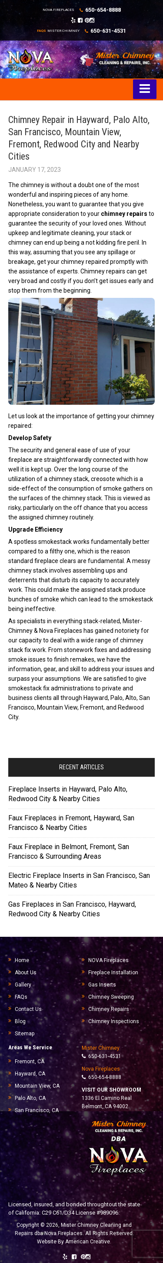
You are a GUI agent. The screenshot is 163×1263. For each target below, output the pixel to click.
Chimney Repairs (108, 1009)
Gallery (23, 985)
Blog (20, 1021)
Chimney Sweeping (111, 997)
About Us (26, 972)
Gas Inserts (102, 985)
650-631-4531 (105, 30)
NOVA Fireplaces (108, 960)
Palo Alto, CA (30, 1098)
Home (22, 960)
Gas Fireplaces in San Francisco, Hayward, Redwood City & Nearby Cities (72, 909)
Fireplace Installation (113, 972)
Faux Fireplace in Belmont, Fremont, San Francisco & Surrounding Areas (68, 851)
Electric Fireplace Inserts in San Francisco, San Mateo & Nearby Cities (79, 880)
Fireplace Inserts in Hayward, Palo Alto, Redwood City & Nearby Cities (67, 794)
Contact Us (28, 1009)
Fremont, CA (29, 1061)
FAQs (21, 997)
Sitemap (24, 1034)
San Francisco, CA (37, 1110)
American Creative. (88, 1242)
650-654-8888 (100, 10)
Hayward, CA (30, 1074)
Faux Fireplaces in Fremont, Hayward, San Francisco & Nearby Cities (71, 823)
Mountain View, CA (37, 1086)
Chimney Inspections (113, 1021)
